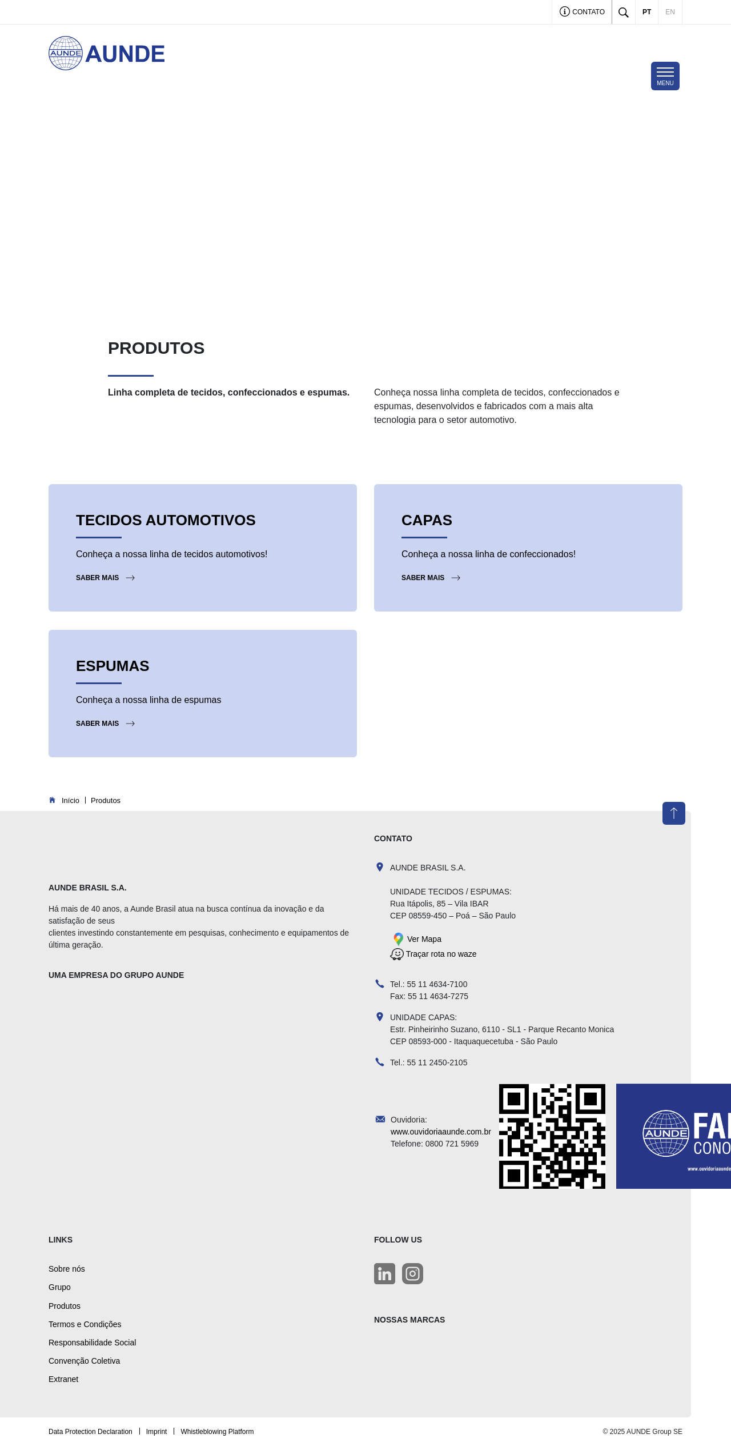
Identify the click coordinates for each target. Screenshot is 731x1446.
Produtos (65, 1306)
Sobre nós (67, 1268)
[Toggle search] (623, 12)
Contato (582, 13)
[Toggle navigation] (665, 76)
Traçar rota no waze (440, 953)
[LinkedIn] (384, 1273)
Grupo (60, 1287)
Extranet (63, 1379)
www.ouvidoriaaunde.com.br (441, 1131)
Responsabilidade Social (92, 1342)
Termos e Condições (85, 1324)
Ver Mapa (424, 938)
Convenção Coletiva (84, 1360)
